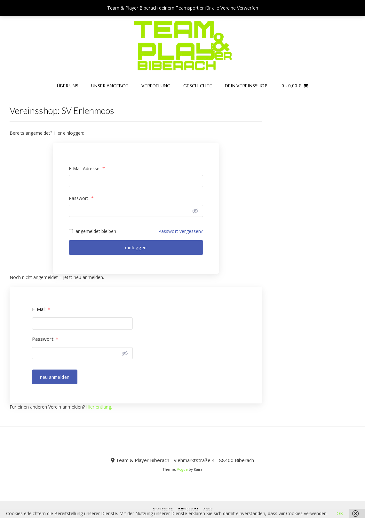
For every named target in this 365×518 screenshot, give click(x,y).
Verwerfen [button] (247, 8)
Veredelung (156, 85)
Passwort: (45, 339)
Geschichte (197, 85)
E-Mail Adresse (87, 168)
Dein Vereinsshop (246, 85)
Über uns (67, 85)
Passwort (81, 198)
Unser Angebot (110, 85)
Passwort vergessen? (180, 231)
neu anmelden (54, 377)
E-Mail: (41, 309)
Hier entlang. (99, 407)
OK (340, 513)
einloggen (136, 247)
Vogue (182, 469)
